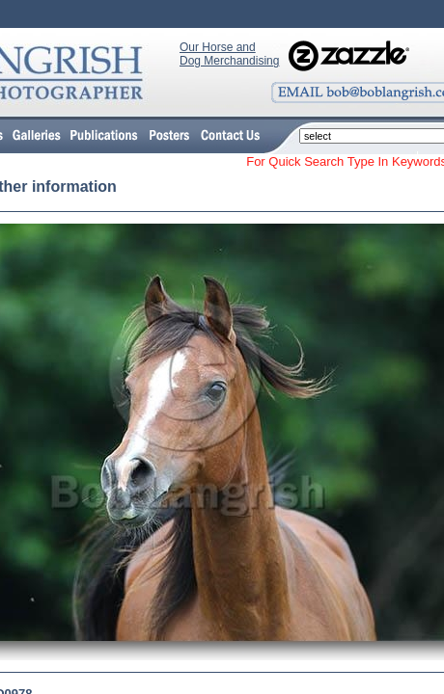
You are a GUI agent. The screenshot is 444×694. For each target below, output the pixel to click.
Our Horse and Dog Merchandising (229, 53)
